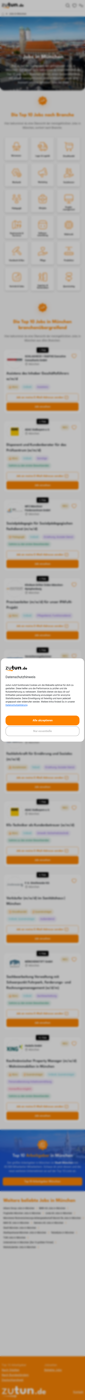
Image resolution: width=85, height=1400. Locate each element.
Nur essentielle (42, 731)
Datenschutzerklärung (16, 705)
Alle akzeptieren (43, 720)
